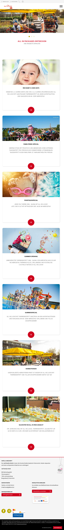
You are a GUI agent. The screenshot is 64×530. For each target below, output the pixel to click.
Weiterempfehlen (9, 511)
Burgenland (22, 512)
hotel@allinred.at (9, 487)
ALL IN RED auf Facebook (3, 511)
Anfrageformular (8, 495)
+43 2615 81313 (10, 485)
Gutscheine (14, 1)
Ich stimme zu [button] (57, 527)
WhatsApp (23, 1)
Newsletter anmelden (39, 491)
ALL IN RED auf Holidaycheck (18, 515)
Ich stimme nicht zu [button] (46, 527)
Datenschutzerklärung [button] (22, 524)
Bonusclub (6, 1)
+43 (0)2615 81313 (20, 2)
